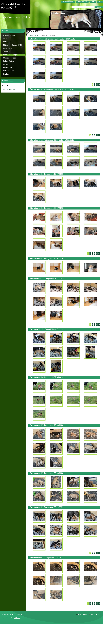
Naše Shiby (7, 48)
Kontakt (6, 74)
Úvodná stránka (9, 35)
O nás (5, 38)
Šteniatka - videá (9, 58)
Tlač (92, 614)
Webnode (17, 618)
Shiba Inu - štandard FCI (12, 45)
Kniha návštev (8, 61)
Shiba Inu (6, 42)
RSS (99, 614)
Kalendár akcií (8, 71)
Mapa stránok (82, 614)
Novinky (6, 64)
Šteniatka (6, 51)
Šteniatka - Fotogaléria (11, 55)
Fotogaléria (7, 67)
